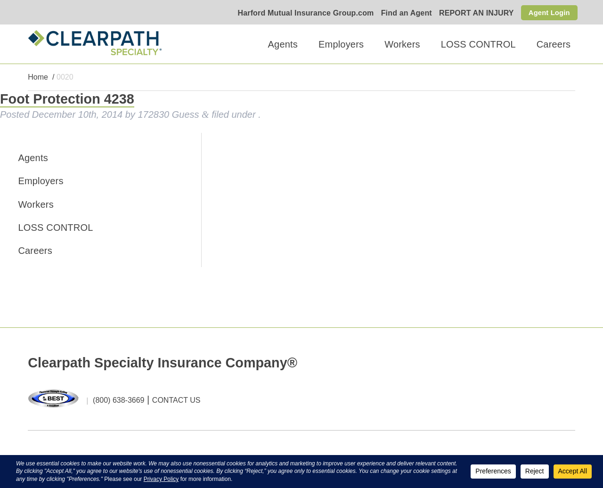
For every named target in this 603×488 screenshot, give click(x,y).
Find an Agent (402, 13)
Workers (402, 44)
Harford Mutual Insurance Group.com (302, 13)
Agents (283, 44)
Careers (554, 44)
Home (38, 77)
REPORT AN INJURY (473, 13)
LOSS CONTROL (478, 44)
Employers (341, 44)
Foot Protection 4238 (67, 99)
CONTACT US (176, 401)
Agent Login (547, 12)
